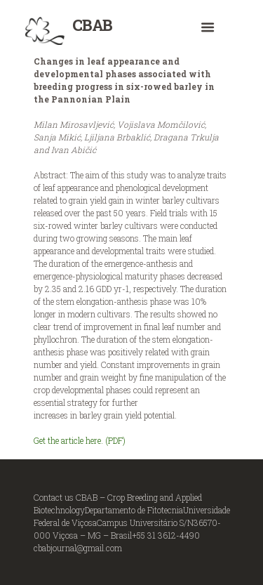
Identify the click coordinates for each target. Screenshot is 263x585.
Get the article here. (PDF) (80, 440)
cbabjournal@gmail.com (78, 547)
